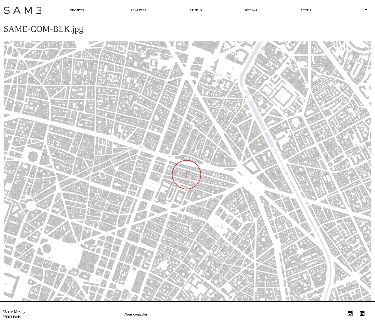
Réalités (138, 10)
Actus (305, 10)
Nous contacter (135, 314)
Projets (77, 10)
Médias (250, 10)
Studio (196, 10)
